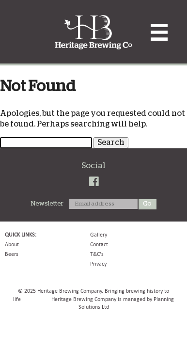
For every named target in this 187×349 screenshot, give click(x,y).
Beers (11, 254)
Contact (99, 244)
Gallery (98, 234)
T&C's (97, 254)
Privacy (98, 263)
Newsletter (47, 204)
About (12, 244)
